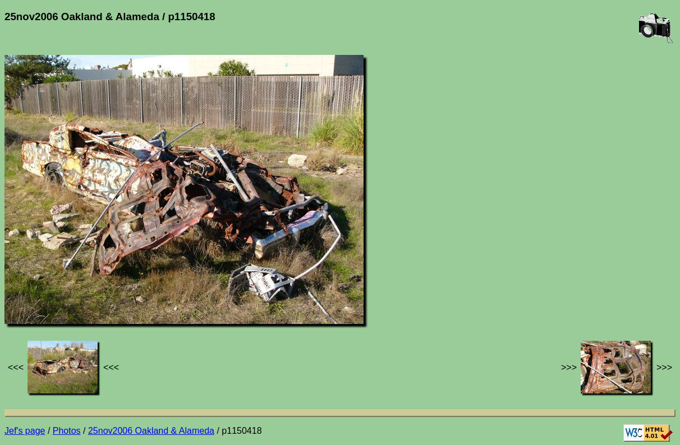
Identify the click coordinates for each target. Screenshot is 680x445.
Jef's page (24, 430)
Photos (67, 430)
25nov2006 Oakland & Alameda (151, 430)
